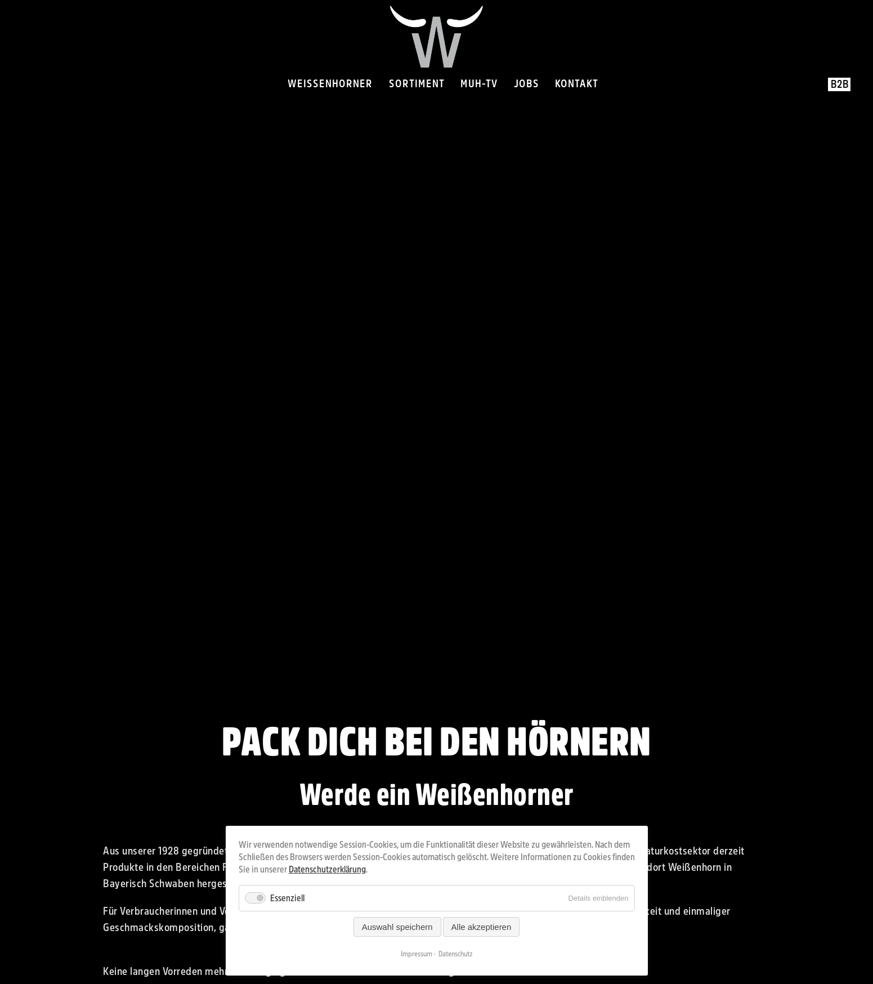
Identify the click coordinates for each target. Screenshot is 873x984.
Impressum (416, 954)
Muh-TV (479, 84)
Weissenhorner (330, 84)
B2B (840, 84)
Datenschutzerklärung (327, 869)
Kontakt (576, 84)
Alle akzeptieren (481, 927)
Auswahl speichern (397, 927)
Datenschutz (455, 954)
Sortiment (417, 84)
